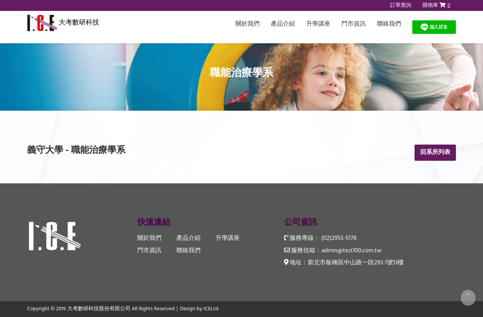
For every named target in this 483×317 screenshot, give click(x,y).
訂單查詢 (400, 5)
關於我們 (247, 24)
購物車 (436, 5)
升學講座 (318, 24)
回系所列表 (435, 152)
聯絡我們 (389, 24)
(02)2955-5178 (338, 238)
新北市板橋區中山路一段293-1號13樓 (356, 263)
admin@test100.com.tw (351, 251)
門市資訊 (354, 24)
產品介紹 (283, 24)
